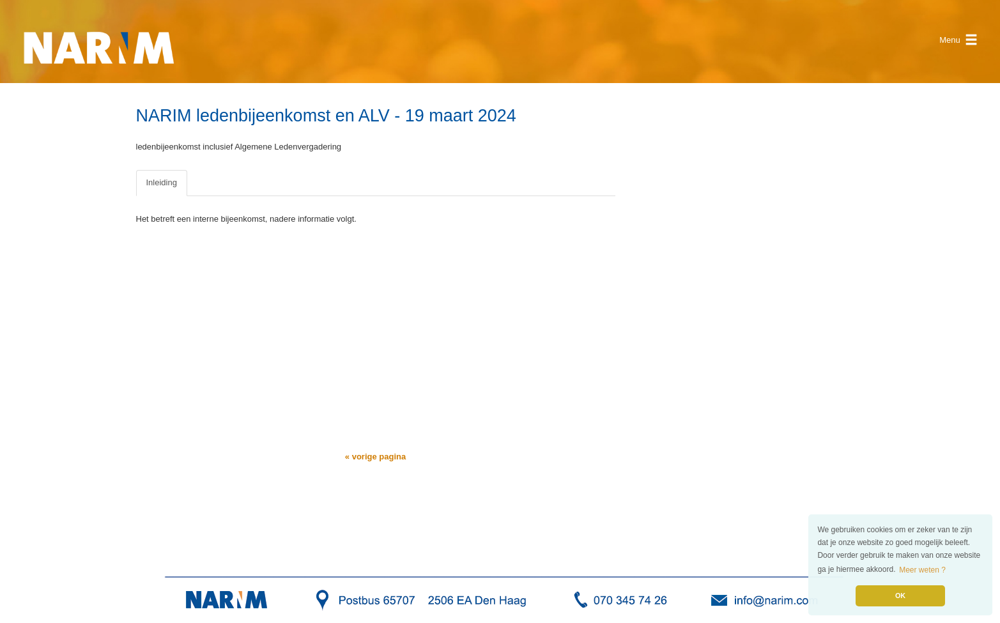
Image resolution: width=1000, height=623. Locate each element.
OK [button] (900, 595)
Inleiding (161, 182)
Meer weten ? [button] (922, 569)
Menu (958, 39)
